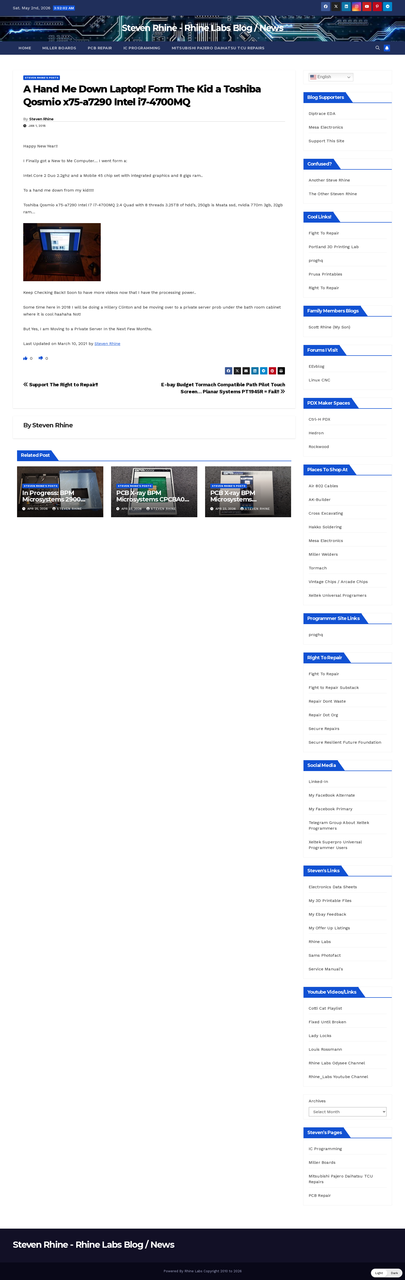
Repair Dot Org (323, 714)
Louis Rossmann (325, 1049)
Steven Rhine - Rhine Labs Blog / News (202, 27)
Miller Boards (59, 48)
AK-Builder (320, 499)
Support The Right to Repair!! (60, 385)
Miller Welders (323, 554)
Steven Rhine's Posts (41, 77)
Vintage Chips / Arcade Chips (338, 581)
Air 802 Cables (323, 485)
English (320, 77)
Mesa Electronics (326, 127)
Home (25, 48)
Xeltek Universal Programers (338, 595)
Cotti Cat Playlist (325, 1008)
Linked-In (318, 781)
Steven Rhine (41, 119)
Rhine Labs (320, 941)
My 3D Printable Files (330, 900)
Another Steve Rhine (329, 180)
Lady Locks (320, 1035)
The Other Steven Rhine (333, 193)
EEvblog (316, 366)
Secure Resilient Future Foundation (345, 742)
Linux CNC (320, 380)
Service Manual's (326, 969)
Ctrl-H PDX (320, 419)
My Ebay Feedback (327, 914)
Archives (317, 1100)
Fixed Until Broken (327, 1021)
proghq (316, 260)
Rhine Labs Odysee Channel (337, 1063)
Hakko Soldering (325, 526)
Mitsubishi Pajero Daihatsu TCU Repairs (218, 48)
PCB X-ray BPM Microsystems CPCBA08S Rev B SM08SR (154, 499)
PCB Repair (100, 48)
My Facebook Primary (331, 808)
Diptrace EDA (322, 113)
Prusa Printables (325, 274)
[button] (378, 47)
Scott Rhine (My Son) (330, 327)
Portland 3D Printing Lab (334, 246)
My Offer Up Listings (329, 927)
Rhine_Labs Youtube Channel (338, 1076)
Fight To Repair (324, 233)
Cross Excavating (326, 513)
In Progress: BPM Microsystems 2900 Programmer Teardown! (59, 499)
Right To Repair (324, 287)
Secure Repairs (324, 728)
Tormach (318, 568)
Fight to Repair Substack (334, 687)
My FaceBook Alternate (332, 795)
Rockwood (319, 446)
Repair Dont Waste (327, 701)
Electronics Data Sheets (333, 886)
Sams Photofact (325, 955)
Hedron (316, 432)
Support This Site (326, 140)
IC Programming (141, 48)
